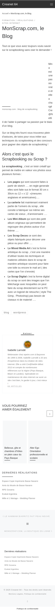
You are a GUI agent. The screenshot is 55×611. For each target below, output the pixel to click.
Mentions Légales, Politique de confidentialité (27, 594)
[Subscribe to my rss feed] (27, 601)
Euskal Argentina (9, 494)
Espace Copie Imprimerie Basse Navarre (20, 481)
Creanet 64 (16, 590)
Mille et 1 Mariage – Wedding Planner (18, 498)
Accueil (5, 13)
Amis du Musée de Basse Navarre (17, 485)
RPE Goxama (8, 490)
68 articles (15, 386)
